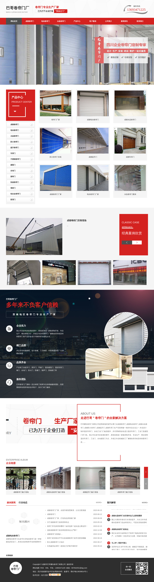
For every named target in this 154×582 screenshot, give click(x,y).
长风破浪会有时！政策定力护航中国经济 (62, 546)
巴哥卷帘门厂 (19, 9)
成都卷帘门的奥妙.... (55, 534)
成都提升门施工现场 (90, 492)
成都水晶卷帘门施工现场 (55, 492)
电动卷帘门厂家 (93, 194)
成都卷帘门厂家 (55, 194)
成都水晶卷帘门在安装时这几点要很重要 (127, 522)
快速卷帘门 (14, 182)
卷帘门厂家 (55, 120)
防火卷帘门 (14, 142)
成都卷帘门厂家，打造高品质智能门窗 (61, 518)
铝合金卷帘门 (15, 194)
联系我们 (140, 21)
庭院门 (13, 165)
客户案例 (92, 21)
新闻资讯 (124, 21)
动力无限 (44, 575)
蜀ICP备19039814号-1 (79, 571)
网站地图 (36, 568)
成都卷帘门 (30, 21)
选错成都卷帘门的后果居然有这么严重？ (62, 530)
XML (47, 568)
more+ (145, 503)
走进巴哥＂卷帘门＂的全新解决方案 (104, 418)
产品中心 (77, 21)
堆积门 (13, 188)
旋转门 (13, 176)
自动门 (13, 171)
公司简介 (108, 21)
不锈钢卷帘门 (15, 159)
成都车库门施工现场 (125, 492)
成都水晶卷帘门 (130, 120)
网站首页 (14, 21)
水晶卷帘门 (61, 21)
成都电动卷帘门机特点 (120, 536)
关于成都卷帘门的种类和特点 (58, 522)
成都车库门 (130, 157)
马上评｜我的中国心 (119, 549)
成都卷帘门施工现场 (21, 492)
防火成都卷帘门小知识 (55, 542)
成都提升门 (93, 157)
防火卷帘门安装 (55, 157)
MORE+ (99, 502)
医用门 (13, 199)
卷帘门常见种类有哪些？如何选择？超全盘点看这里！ (67, 526)
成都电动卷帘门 (93, 120)
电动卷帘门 (45, 21)
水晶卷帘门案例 (130, 194)
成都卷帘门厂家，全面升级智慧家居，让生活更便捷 (66, 510)
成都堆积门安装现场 (76, 220)
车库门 (13, 153)
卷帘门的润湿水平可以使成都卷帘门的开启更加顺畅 (66, 538)
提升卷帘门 (14, 148)
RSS (42, 568)
